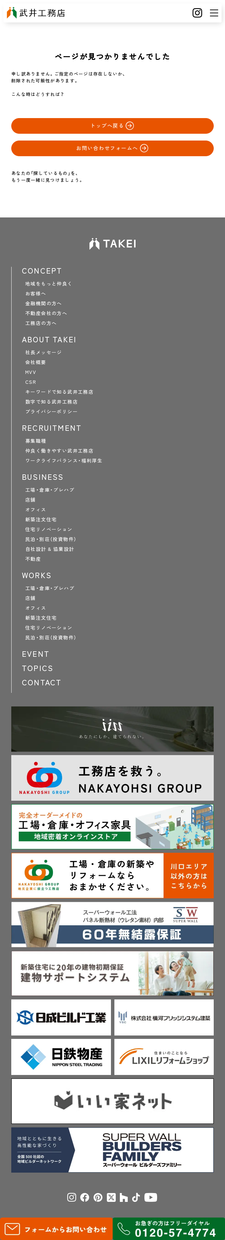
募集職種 (35, 440)
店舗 (30, 499)
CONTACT (41, 682)
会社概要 (35, 362)
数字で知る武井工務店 (51, 401)
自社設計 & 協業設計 (49, 548)
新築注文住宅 (41, 519)
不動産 (33, 558)
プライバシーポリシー (51, 411)
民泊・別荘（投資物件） (50, 539)
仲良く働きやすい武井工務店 (59, 450)
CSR (30, 381)
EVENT (36, 653)
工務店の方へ (41, 323)
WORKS (37, 575)
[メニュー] (214, 13)
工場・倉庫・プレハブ (49, 489)
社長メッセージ (43, 352)
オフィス (35, 509)
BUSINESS (43, 476)
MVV (30, 372)
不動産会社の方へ (46, 313)
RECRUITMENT (52, 427)
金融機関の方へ (43, 303)
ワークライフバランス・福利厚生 (63, 460)
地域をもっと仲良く (49, 283)
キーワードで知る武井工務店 (59, 391)
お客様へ (35, 293)
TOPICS (37, 668)
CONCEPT (42, 270)
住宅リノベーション (49, 529)
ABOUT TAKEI (49, 339)
